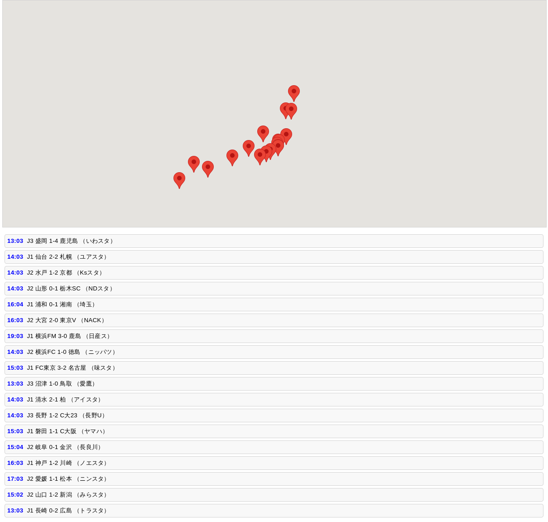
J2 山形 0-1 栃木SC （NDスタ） (71, 288)
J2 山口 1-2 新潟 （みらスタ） (68, 494)
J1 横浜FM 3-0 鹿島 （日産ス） (70, 336)
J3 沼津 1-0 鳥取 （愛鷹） (62, 383)
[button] (294, 93)
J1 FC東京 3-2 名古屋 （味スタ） (72, 367)
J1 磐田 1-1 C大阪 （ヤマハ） (67, 431)
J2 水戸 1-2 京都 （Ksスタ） (66, 272)
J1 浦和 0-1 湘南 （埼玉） (62, 304)
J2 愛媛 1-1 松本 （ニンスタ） (68, 478)
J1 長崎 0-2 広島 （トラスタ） (68, 510)
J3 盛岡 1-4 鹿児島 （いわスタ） (71, 240)
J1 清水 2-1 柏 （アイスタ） (65, 399)
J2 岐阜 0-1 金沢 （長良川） (65, 447)
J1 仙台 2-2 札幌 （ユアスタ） (68, 256)
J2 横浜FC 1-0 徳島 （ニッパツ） (72, 351)
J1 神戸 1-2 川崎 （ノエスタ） (68, 462)
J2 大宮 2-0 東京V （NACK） (67, 320)
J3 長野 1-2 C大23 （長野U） (67, 415)
